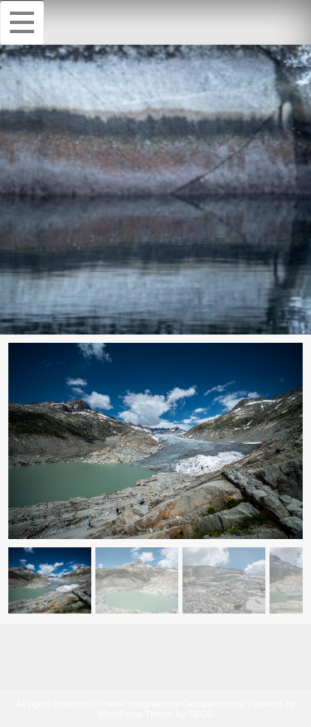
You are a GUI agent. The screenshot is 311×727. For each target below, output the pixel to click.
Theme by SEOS (179, 714)
